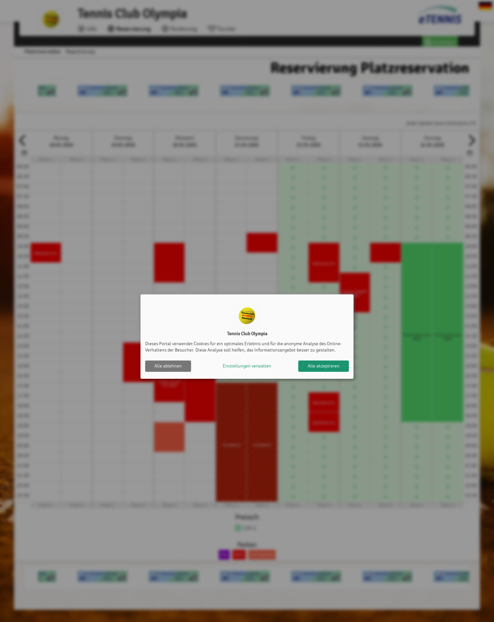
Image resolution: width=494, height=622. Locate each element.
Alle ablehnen (168, 365)
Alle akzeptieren (324, 365)
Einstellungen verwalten (247, 365)
